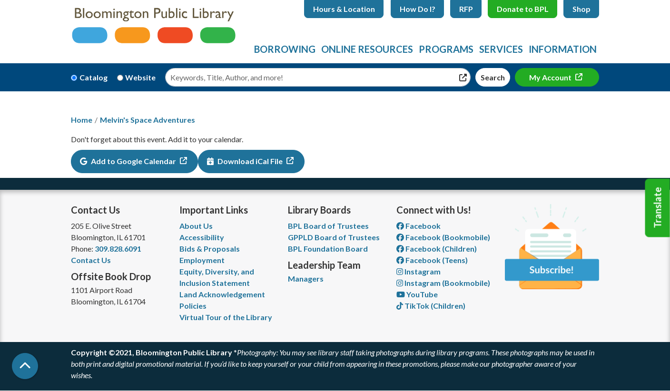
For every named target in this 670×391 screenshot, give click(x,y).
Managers (306, 278)
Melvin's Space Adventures (147, 119)
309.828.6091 (118, 248)
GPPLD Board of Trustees (334, 237)
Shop (581, 8)
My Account (551, 77)
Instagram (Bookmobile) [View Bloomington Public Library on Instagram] (443, 282)
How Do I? (417, 8)
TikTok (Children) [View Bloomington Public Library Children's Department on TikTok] (430, 305)
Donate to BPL (523, 8)
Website (140, 77)
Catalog (93, 77)
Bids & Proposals (209, 248)
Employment (202, 259)
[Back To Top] (25, 366)
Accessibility (201, 237)
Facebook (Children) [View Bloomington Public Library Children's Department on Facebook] (436, 248)
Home (81, 119)
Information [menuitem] (563, 49)
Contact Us (91, 259)
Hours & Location (344, 8)
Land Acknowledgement (222, 294)
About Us (196, 225)
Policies (193, 305)
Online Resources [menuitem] (367, 49)
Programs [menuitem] (446, 49)
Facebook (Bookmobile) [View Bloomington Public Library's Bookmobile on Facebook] (443, 237)
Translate (657, 207)
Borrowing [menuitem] (284, 49)
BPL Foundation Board (328, 248)
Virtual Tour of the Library (225, 317)
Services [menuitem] (501, 49)
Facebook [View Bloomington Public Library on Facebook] (418, 225)
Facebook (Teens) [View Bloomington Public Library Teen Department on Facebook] (432, 259)
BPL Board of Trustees (328, 225)
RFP (466, 8)
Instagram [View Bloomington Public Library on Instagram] (418, 271)
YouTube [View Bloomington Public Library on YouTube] (417, 294)
